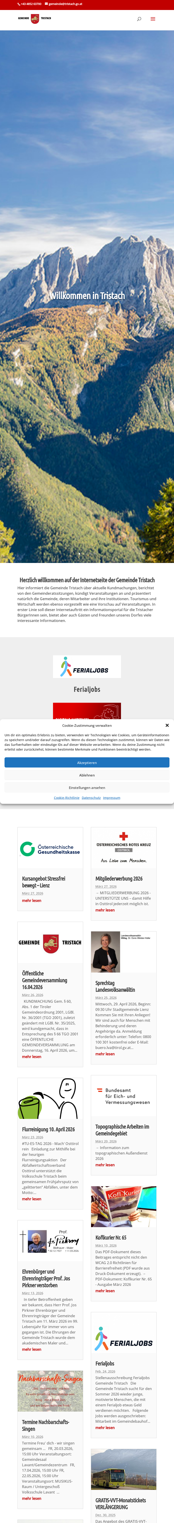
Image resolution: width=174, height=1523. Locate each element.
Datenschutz (91, 798)
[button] (167, 725)
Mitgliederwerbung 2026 (118, 878)
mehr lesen (31, 900)
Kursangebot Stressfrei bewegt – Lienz (43, 882)
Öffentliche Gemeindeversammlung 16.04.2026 (44, 980)
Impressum (111, 798)
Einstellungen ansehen (87, 787)
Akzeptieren (87, 762)
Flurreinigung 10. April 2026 (48, 1129)
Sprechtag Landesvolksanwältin (115, 986)
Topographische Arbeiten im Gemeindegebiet (122, 1130)
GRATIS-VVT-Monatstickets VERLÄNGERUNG (120, 1503)
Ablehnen (87, 775)
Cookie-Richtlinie (67, 798)
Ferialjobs (87, 689)
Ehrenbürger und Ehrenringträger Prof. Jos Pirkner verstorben (46, 1278)
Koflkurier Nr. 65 (110, 1237)
